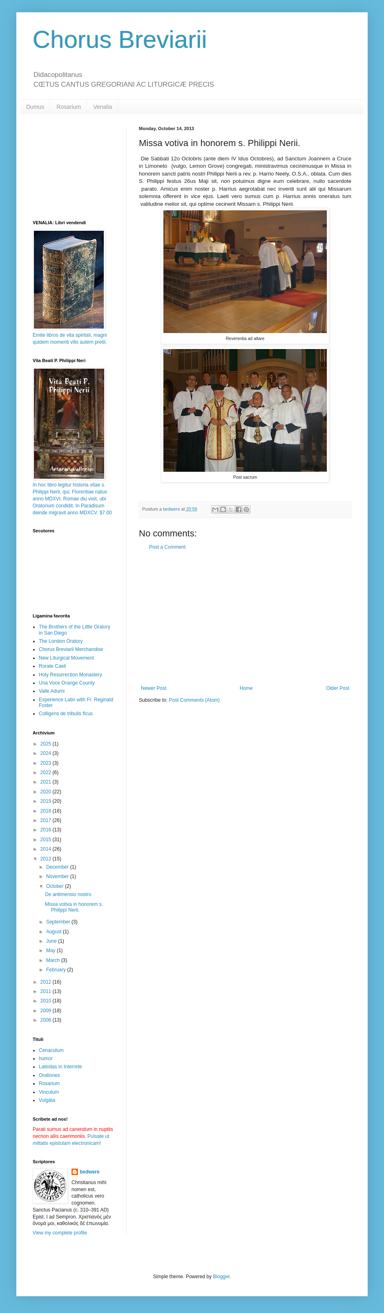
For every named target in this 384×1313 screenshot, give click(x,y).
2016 (46, 830)
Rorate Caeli (52, 666)
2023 (46, 763)
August (54, 932)
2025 (46, 744)
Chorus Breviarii (120, 39)
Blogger (221, 1276)
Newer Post (153, 688)
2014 (46, 849)
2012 (46, 982)
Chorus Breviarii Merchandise (71, 649)
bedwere (90, 1172)
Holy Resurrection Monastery (70, 675)
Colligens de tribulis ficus (66, 713)
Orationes (49, 1075)
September (58, 922)
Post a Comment (167, 547)
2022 (46, 772)
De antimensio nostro (68, 894)
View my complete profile (60, 1233)
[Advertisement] (245, 618)
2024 (46, 753)
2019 (46, 801)
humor (46, 1058)
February (56, 970)
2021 (46, 782)
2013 (46, 859)
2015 (46, 839)
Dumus (35, 107)
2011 (46, 991)
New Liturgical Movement (66, 658)
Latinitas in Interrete (60, 1067)
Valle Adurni (52, 691)
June (52, 941)
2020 (46, 792)
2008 (46, 1020)
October (55, 886)
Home (246, 688)
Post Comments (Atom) (194, 700)
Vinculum (49, 1092)
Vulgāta (47, 1100)
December (58, 867)
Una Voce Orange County (67, 683)
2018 (46, 811)
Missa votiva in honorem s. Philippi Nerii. (74, 907)
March (53, 960)
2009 (46, 1010)
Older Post (337, 688)
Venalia (102, 107)
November (58, 876)
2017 (46, 820)
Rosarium (68, 107)
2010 (46, 1001)
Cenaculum (51, 1050)
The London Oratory (61, 641)
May (51, 950)
